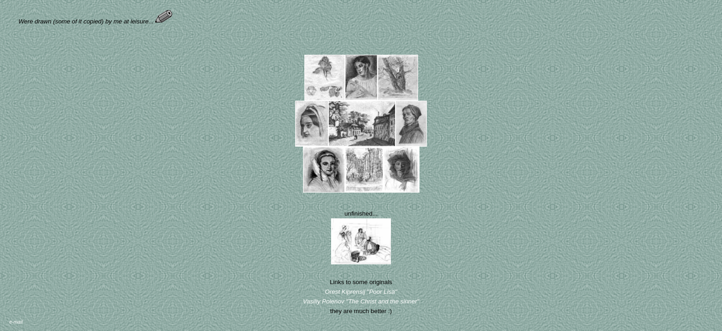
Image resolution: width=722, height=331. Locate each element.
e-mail (16, 322)
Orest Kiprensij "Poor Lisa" (361, 291)
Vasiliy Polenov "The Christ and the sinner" (361, 301)
